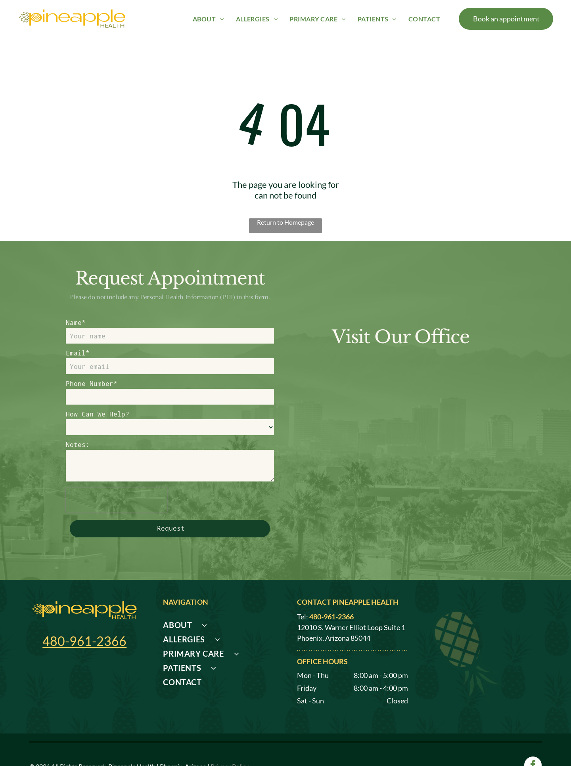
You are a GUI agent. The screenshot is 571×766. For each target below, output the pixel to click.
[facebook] (533, 738)
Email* (78, 353)
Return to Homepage (285, 222)
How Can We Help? (97, 414)
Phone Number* (91, 383)
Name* (76, 322)
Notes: (78, 444)
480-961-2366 (84, 613)
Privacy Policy (230, 738)
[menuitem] (208, 18)
